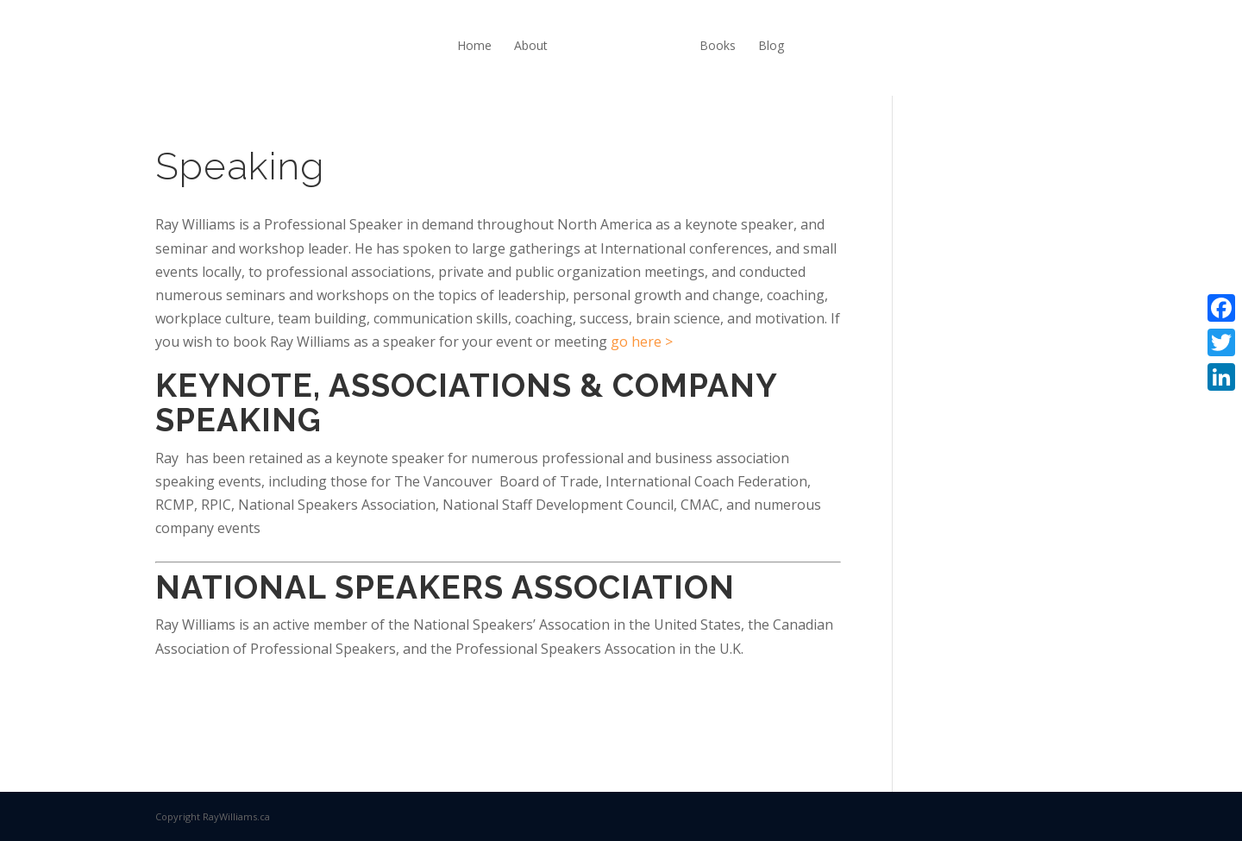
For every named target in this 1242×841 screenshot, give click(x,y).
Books (717, 45)
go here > (642, 341)
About (531, 45)
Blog (771, 45)
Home (474, 45)
